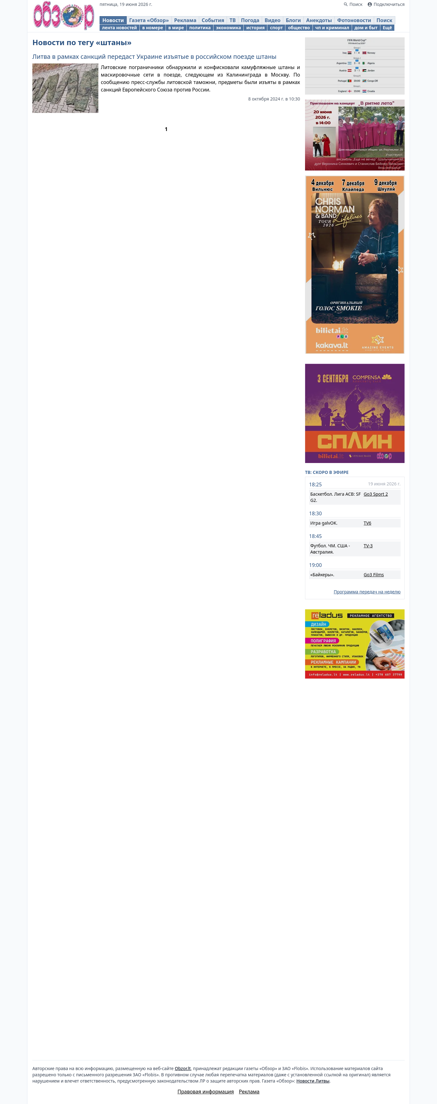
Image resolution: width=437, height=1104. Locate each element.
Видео (272, 20)
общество (299, 27)
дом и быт (366, 27)
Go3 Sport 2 (376, 494)
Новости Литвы (312, 1081)
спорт (276, 27)
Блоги (293, 20)
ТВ (232, 20)
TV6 (367, 523)
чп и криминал (332, 27)
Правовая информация (205, 1091)
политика (200, 27)
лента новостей (119, 27)
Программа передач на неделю (367, 592)
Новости (113, 20)
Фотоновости (354, 20)
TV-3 (368, 546)
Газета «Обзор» (149, 20)
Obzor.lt (182, 1068)
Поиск (384, 20)
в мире (176, 27)
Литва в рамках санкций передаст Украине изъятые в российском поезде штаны (154, 56)
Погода (250, 20)
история (255, 27)
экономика (228, 27)
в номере (152, 27)
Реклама (185, 20)
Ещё (387, 27)
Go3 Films (374, 575)
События (213, 20)
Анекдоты (319, 20)
